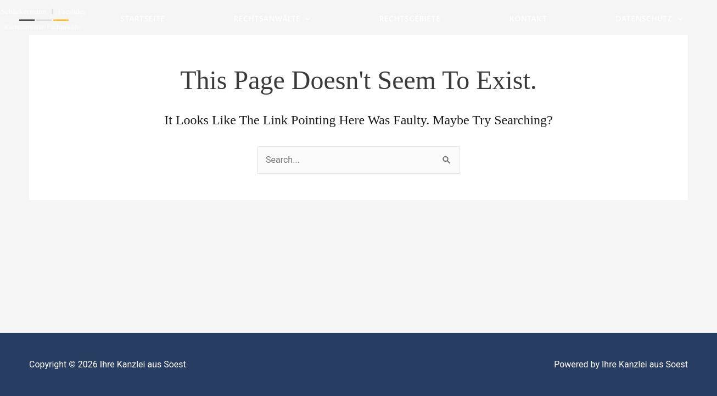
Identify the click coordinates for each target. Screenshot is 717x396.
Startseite (142, 19)
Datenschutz (648, 20)
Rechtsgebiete (410, 19)
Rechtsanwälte (272, 20)
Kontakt (528, 19)
